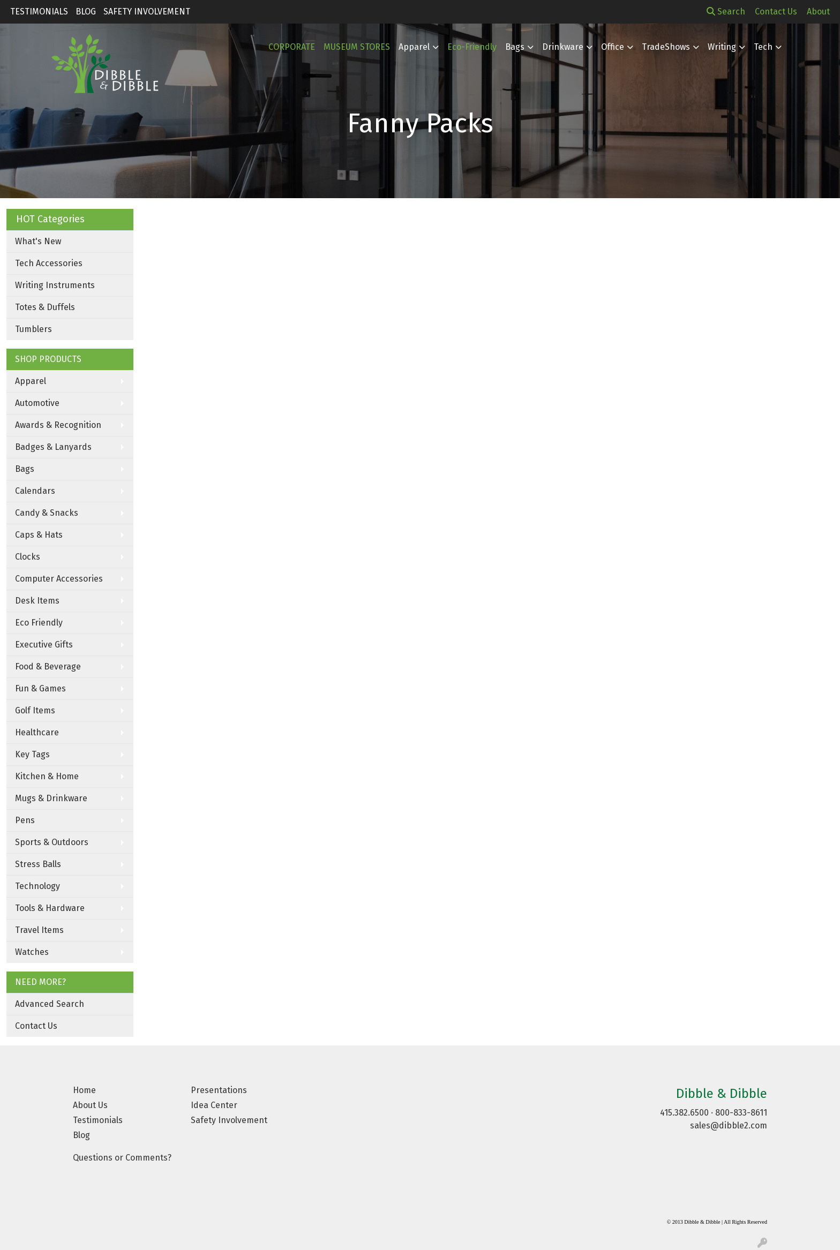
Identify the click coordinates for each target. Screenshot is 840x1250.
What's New (38, 241)
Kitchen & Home (47, 776)
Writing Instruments (55, 285)
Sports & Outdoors (51, 842)
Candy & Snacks (46, 513)
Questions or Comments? (122, 1158)
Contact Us (36, 1026)
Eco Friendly (39, 623)
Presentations (219, 1090)
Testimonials (39, 11)
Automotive (37, 403)
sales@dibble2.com (728, 1125)
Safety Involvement (146, 11)
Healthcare (37, 732)
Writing (722, 47)
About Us (90, 1105)
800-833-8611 (741, 1113)
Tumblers (33, 329)
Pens (25, 820)
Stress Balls (38, 864)
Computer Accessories (59, 579)
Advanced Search (49, 1004)
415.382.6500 (684, 1113)
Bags (514, 47)
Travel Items (39, 930)
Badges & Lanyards (53, 447)
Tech (763, 47)
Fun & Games (40, 688)
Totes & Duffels (45, 307)
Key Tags (32, 754)
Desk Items (37, 601)
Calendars (35, 491)
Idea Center (214, 1105)
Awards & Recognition (58, 425)
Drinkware (562, 47)
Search (726, 11)
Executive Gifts (44, 644)
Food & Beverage (48, 666)
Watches (32, 952)
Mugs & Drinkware (51, 798)
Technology (37, 886)
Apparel (30, 381)
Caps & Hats (39, 535)
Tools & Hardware (50, 908)
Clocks (27, 557)
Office (612, 47)
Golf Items (35, 710)
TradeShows (666, 47)
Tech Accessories (48, 263)
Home (84, 1090)
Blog (86, 11)
